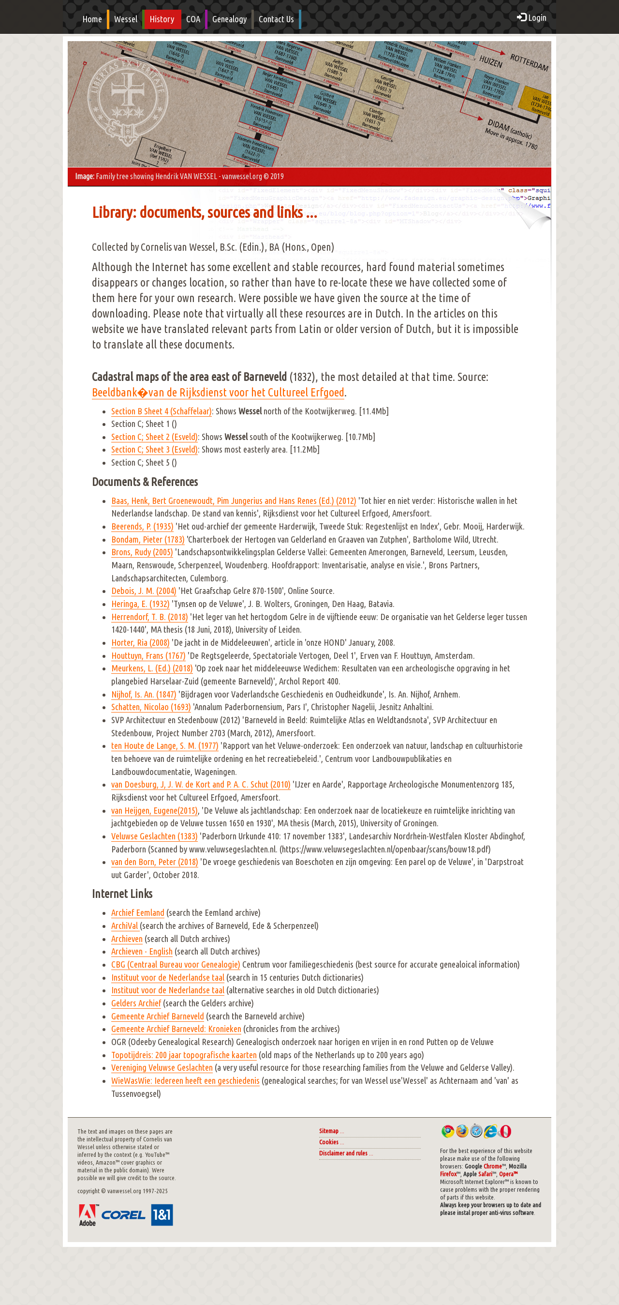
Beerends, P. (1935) (142, 526)
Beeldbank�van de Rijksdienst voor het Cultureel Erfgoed (218, 392)
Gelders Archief (136, 1003)
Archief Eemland (137, 913)
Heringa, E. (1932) (140, 604)
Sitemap (329, 1131)
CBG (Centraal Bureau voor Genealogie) (175, 964)
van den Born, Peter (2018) (154, 862)
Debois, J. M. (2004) (144, 591)
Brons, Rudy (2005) (142, 552)
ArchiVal (125, 926)
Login (531, 18)
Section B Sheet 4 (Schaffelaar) (161, 411)
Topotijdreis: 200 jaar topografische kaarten (184, 1055)
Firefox (448, 1174)
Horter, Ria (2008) (140, 642)
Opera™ (508, 1174)
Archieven (127, 939)
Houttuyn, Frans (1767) (148, 656)
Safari (485, 1174)
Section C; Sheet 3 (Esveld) (154, 449)
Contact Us (276, 19)
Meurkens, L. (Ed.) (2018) (152, 668)
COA (193, 19)
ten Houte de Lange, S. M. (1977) (165, 746)
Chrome (493, 1166)
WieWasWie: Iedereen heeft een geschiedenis (185, 1081)
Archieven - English (142, 951)
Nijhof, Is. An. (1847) (144, 694)
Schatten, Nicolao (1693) (151, 707)
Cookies (329, 1142)
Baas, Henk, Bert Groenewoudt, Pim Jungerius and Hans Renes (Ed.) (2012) (233, 501)
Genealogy (229, 19)
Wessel (125, 19)
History (161, 19)
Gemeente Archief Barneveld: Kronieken (176, 1029)
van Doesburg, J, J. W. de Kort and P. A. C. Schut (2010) (201, 784)
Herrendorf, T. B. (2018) (149, 617)
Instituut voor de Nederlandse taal (167, 977)
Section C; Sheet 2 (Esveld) (154, 437)
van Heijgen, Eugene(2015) (154, 810)
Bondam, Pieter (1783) (148, 539)
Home (92, 19)
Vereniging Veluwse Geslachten (162, 1067)
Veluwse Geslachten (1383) (154, 836)
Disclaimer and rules (343, 1153)
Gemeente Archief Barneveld (157, 1016)
